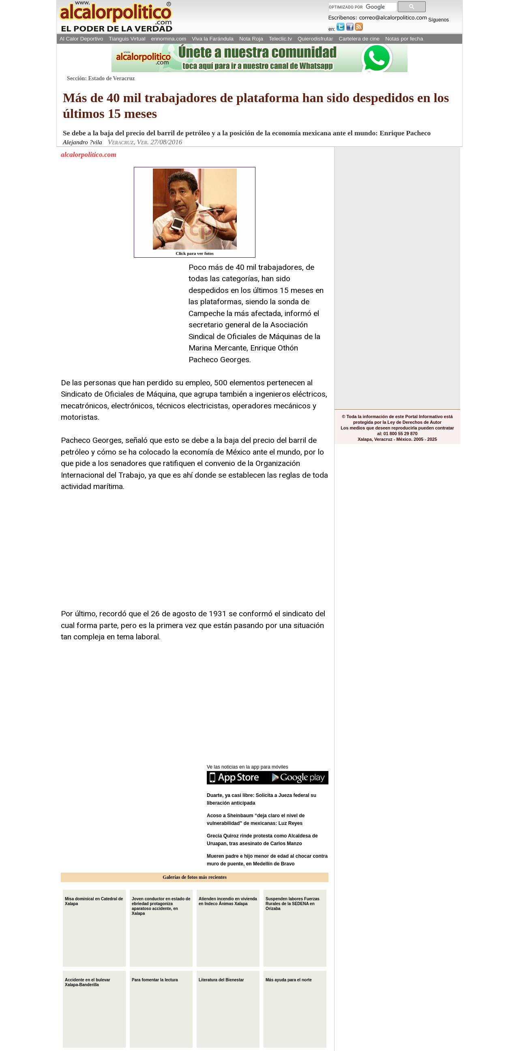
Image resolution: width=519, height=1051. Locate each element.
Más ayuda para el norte (289, 979)
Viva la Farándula (213, 39)
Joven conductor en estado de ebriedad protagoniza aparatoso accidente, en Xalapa (161, 905)
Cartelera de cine (359, 39)
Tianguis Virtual (127, 39)
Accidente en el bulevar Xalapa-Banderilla (87, 981)
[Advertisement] (121, 312)
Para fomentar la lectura (155, 979)
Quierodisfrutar (315, 39)
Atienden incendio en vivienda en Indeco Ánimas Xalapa (228, 900)
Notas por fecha (404, 39)
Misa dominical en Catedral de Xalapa (94, 900)
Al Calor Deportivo (81, 39)
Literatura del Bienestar (221, 979)
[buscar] (362, 7)
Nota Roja (251, 39)
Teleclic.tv (280, 39)
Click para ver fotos (195, 212)
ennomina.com (169, 39)
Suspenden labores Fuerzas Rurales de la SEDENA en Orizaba (293, 903)
